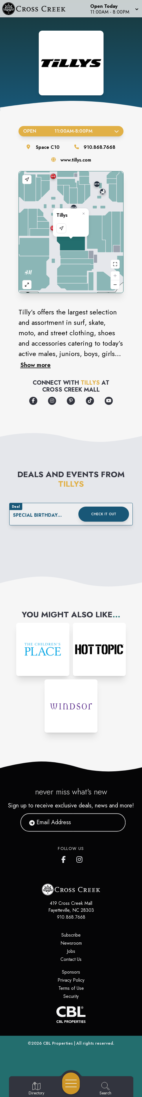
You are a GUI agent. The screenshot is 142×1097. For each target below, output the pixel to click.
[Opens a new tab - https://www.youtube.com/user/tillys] (109, 401)
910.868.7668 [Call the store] (99, 147)
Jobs (71, 951)
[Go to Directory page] (36, 1089)
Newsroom (71, 943)
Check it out (103, 514)
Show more (35, 365)
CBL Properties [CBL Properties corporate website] (58, 1043)
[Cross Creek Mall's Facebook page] (64, 858)
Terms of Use (71, 988)
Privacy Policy (71, 980)
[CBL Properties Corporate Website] (71, 1014)
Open (71, 131)
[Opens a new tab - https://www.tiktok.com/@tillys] (90, 401)
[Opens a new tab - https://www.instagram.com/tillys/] (52, 401)
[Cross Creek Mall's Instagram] (79, 858)
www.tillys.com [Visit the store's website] (75, 160)
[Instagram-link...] (43, 649)
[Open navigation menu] (71, 1083)
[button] (114, 8)
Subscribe (71, 935)
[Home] (36, 8)
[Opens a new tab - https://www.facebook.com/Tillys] (33, 401)
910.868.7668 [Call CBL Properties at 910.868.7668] (71, 917)
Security (71, 996)
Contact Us (71, 959)
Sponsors (71, 972)
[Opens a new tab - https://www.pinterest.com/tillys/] (71, 401)
